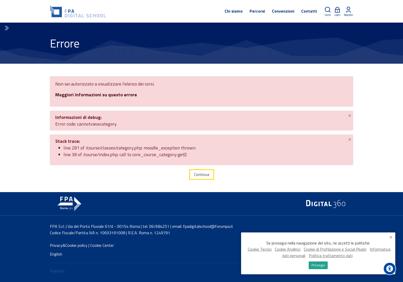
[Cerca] (327, 11)
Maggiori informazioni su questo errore (96, 94)
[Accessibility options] (389, 268)
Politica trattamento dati (331, 256)
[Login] (337, 11)
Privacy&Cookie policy (68, 245)
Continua (201, 174)
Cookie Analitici (287, 249)
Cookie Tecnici (260, 249)
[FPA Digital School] (78, 11)
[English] (56, 254)
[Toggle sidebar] (6, 28)
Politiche (57, 271)
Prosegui (318, 265)
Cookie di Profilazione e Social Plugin (335, 249)
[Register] (348, 11)
